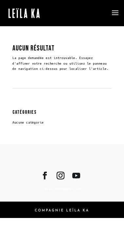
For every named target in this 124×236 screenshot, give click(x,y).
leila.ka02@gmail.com (62, 188)
